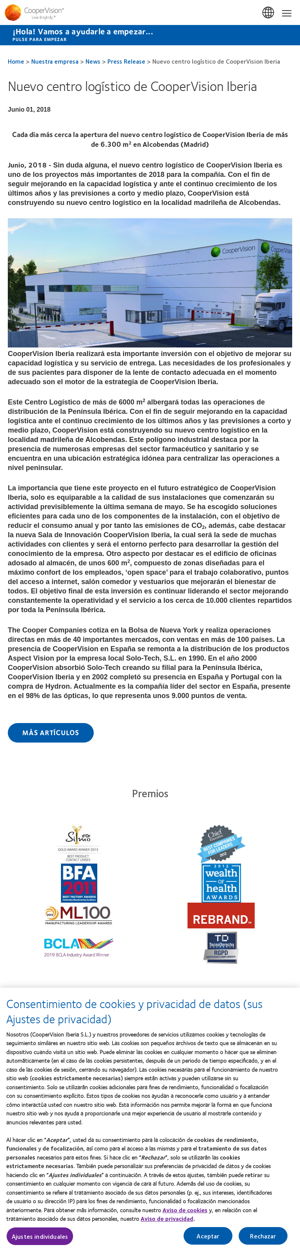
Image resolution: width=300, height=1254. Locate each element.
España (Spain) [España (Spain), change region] (268, 13)
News (93, 61)
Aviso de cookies (184, 1216)
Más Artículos (50, 732)
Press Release (126, 61)
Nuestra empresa (55, 61)
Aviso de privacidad (167, 1225)
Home (16, 61)
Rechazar (263, 1242)
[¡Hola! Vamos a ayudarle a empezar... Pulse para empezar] (150, 35)
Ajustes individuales (40, 1243)
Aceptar (207, 1242)
